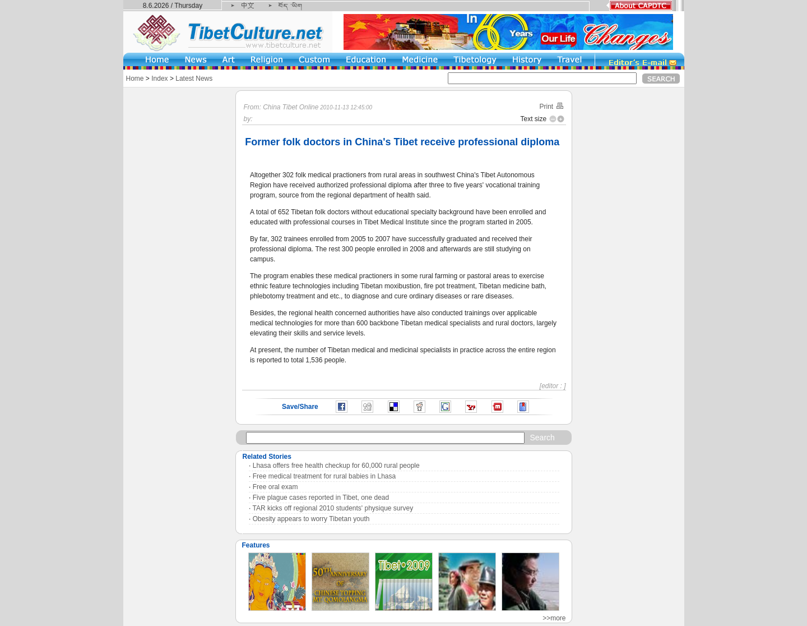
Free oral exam (275, 487)
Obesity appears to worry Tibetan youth (311, 519)
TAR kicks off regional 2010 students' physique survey (333, 508)
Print (551, 107)
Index (159, 78)
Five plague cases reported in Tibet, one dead (321, 497)
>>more (553, 618)
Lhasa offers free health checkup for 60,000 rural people (336, 466)
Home (135, 78)
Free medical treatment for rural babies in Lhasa (324, 476)
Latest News (193, 78)
